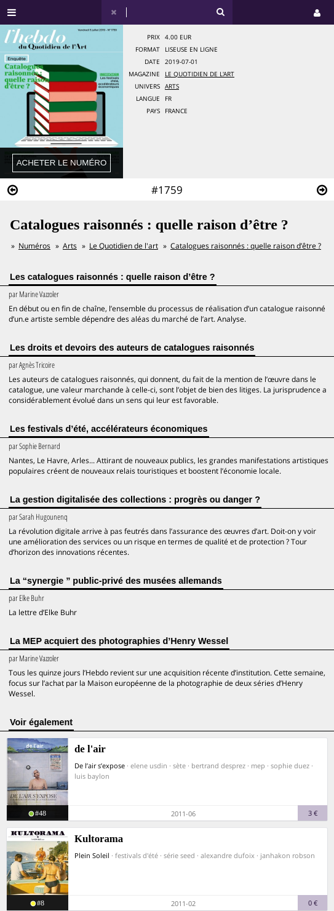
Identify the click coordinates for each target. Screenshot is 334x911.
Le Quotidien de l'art (199, 74)
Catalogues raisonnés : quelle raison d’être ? (245, 246)
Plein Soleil (91, 855)
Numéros (34, 246)
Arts (172, 86)
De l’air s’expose (99, 765)
